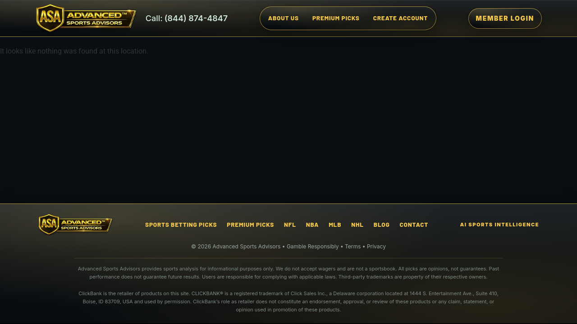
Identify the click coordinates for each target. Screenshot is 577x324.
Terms (353, 246)
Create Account (400, 18)
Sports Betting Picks (181, 224)
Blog (382, 224)
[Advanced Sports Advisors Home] (86, 18)
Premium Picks (336, 18)
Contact (414, 224)
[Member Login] (505, 18)
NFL (290, 224)
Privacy (376, 246)
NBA (312, 224)
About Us (283, 18)
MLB (335, 224)
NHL (357, 224)
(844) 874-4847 (196, 18)
